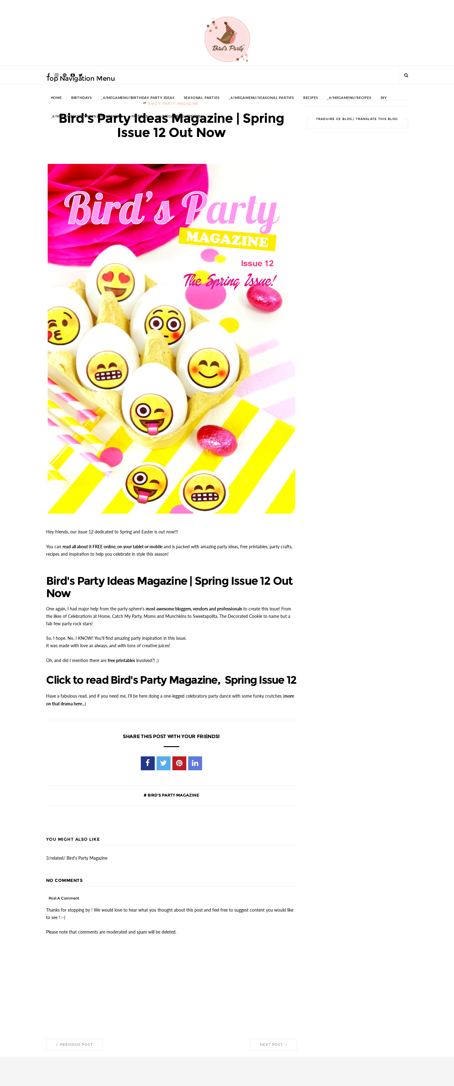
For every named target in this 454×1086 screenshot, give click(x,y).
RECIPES (310, 98)
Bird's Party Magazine (173, 806)
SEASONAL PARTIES (202, 98)
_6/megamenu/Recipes (349, 98)
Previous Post (74, 1055)
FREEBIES (140, 116)
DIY (384, 98)
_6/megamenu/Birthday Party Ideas (138, 98)
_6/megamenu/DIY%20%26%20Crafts (86, 116)
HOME (56, 98)
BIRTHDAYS (81, 98)
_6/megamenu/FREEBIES (180, 116)
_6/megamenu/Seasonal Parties (261, 98)
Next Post (273, 1055)
